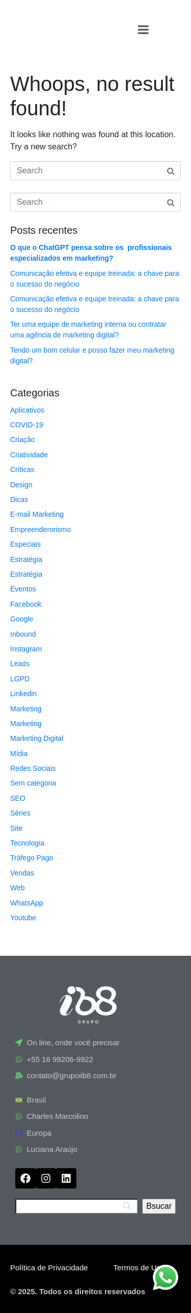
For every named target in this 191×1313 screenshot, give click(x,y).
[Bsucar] (159, 1206)
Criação (22, 439)
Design (21, 485)
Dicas (19, 499)
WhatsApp (26, 903)
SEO (17, 798)
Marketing (25, 709)
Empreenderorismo (40, 529)
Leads (20, 664)
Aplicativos (27, 410)
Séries (20, 813)
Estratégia (26, 559)
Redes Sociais (33, 768)
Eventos (23, 589)
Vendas (22, 873)
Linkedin (23, 694)
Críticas (22, 469)
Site (16, 828)
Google (21, 619)
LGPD (20, 679)
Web (17, 888)
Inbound (23, 634)
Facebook (25, 604)
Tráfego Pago (31, 858)
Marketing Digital (36, 738)
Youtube (23, 918)
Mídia (19, 753)
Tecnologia (27, 843)
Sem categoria (33, 783)
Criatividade (29, 455)
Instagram (26, 649)
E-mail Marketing (37, 514)
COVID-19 (26, 425)
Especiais (25, 544)
